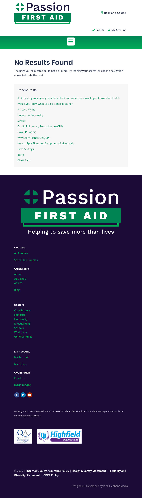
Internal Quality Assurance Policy (47, 471)
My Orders (20, 364)
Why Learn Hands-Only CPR (33, 138)
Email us (19, 378)
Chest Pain (23, 160)
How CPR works (26, 132)
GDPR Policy (51, 475)
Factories (19, 315)
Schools (19, 328)
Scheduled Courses (26, 260)
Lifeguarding (22, 323)
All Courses (21, 253)
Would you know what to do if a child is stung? (45, 104)
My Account (21, 357)
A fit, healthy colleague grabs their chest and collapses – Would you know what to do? (68, 98)
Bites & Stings (25, 149)
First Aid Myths (26, 109)
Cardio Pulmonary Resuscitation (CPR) (40, 126)
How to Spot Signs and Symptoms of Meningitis (45, 143)
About (18, 274)
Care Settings (22, 310)
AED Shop (20, 278)
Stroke (21, 121)
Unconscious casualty (30, 115)
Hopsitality (21, 319)
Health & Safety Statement (89, 471)
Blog (17, 290)
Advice (18, 283)
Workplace (20, 332)
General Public (23, 336)
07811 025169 (22, 385)
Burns (20, 154)
